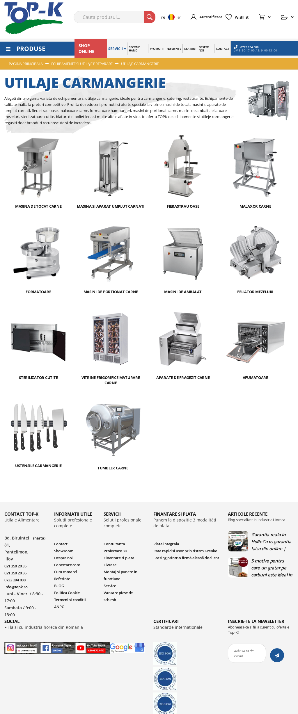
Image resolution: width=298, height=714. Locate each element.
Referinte (62, 578)
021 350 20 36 (15, 573)
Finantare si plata (119, 557)
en (180, 17)
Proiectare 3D (115, 550)
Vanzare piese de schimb (118, 596)
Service (110, 585)
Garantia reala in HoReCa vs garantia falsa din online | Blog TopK (271, 541)
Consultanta (114, 543)
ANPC (59, 606)
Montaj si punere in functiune (120, 575)
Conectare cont (67, 564)
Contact (61, 543)
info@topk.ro (16, 587)
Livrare (110, 564)
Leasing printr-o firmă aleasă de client (186, 557)
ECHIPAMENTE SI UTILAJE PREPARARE (82, 63)
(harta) (39, 538)
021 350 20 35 (15, 566)
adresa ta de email (243, 653)
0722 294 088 (246, 47)
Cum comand (65, 571)
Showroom (63, 550)
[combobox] (114, 17)
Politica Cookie (67, 592)
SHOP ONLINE (86, 48)
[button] (169, 17)
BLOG (59, 585)
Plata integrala (166, 543)
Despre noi (63, 557)
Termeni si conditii (70, 599)
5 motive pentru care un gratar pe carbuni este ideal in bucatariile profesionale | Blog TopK (271, 568)
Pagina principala (26, 63)
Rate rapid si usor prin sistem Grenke (185, 550)
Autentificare (210, 16)
